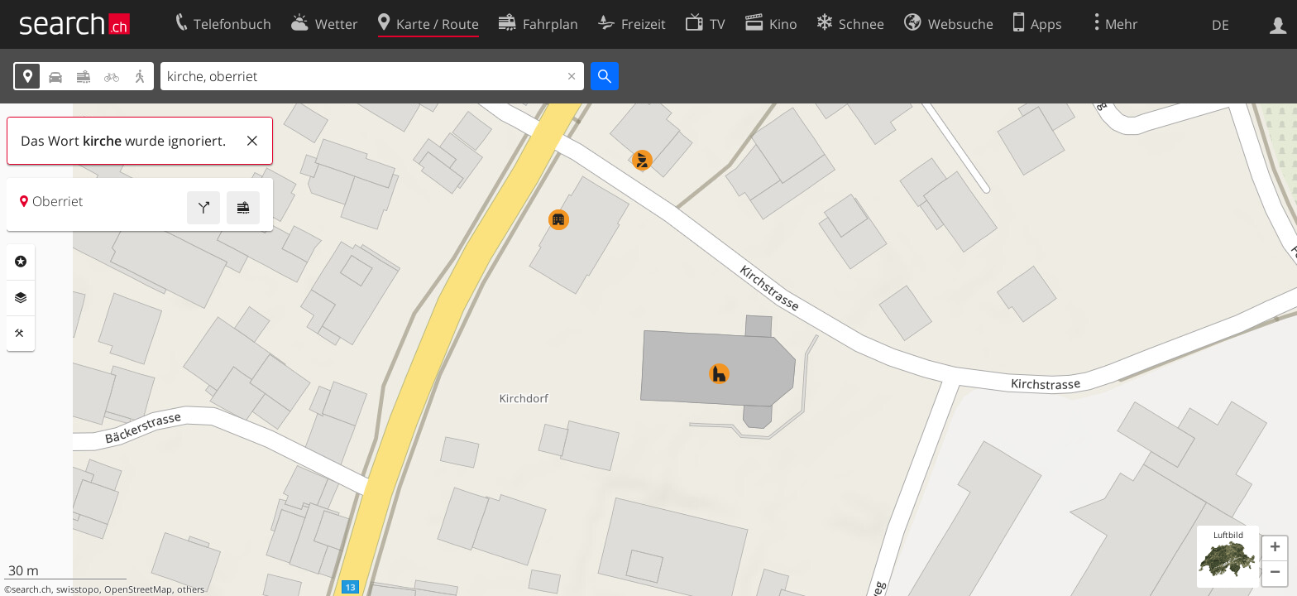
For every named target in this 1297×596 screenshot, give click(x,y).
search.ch (31, 589)
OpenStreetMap (138, 589)
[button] (1274, 548)
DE (1220, 25)
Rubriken (21, 261)
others (190, 589)
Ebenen (21, 298)
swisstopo (77, 589)
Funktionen (21, 333)
